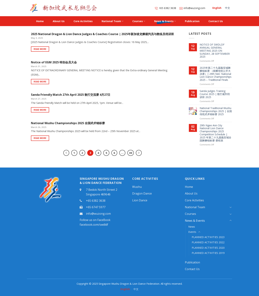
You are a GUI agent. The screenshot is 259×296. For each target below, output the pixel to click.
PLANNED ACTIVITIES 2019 (208, 253)
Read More (40, 49)
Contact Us (215, 21)
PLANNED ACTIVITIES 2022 (208, 242)
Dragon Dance (142, 193)
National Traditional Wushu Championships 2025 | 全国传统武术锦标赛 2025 (216, 111)
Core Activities (83, 21)
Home (40, 21)
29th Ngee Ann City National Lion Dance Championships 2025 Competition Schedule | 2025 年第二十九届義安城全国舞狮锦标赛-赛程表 (215, 133)
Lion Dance (139, 200)
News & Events (165, 21)
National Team (112, 21)
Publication (192, 21)
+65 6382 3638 (165, 8)
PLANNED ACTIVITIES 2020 (208, 247)
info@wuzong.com (192, 8)
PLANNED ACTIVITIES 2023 (208, 237)
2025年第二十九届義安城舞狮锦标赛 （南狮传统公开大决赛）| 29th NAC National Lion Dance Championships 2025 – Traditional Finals (215, 74)
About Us (59, 21)
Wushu (137, 187)
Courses (138, 21)
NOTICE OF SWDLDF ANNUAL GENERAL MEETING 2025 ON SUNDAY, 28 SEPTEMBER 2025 (215, 50)
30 (130, 153)
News (191, 226)
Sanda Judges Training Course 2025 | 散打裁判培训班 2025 (215, 94)
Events (192, 232)
